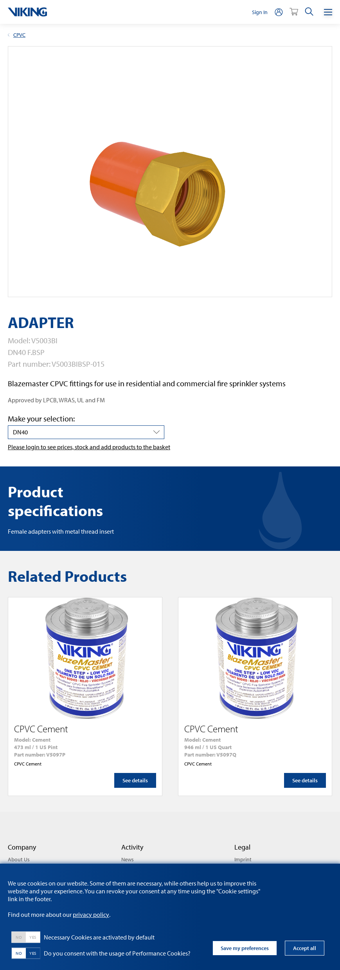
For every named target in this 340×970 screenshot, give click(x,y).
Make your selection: (41, 418)
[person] (279, 12)
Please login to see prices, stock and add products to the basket (89, 447)
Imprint (243, 859)
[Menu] (328, 12)
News (127, 859)
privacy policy (91, 914)
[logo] (27, 11)
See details (135, 780)
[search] (309, 12)
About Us (19, 859)
